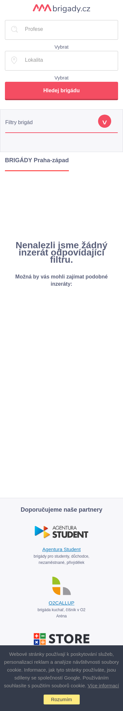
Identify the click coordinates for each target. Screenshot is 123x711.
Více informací (103, 685)
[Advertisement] (61, 205)
